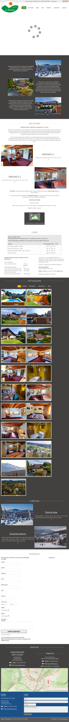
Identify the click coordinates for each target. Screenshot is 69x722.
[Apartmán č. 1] (17, 155)
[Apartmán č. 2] (50, 178)
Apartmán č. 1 (48, 154)
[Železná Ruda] (17, 514)
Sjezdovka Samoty (18, 533)
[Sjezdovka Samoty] (50, 537)
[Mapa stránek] (63, 1)
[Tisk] (67, 1)
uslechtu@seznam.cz (20, 665)
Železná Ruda (51, 512)
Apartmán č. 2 (15, 176)
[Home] (65, 1)
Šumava (3, 719)
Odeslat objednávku (14, 631)
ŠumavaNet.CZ (64, 719)
